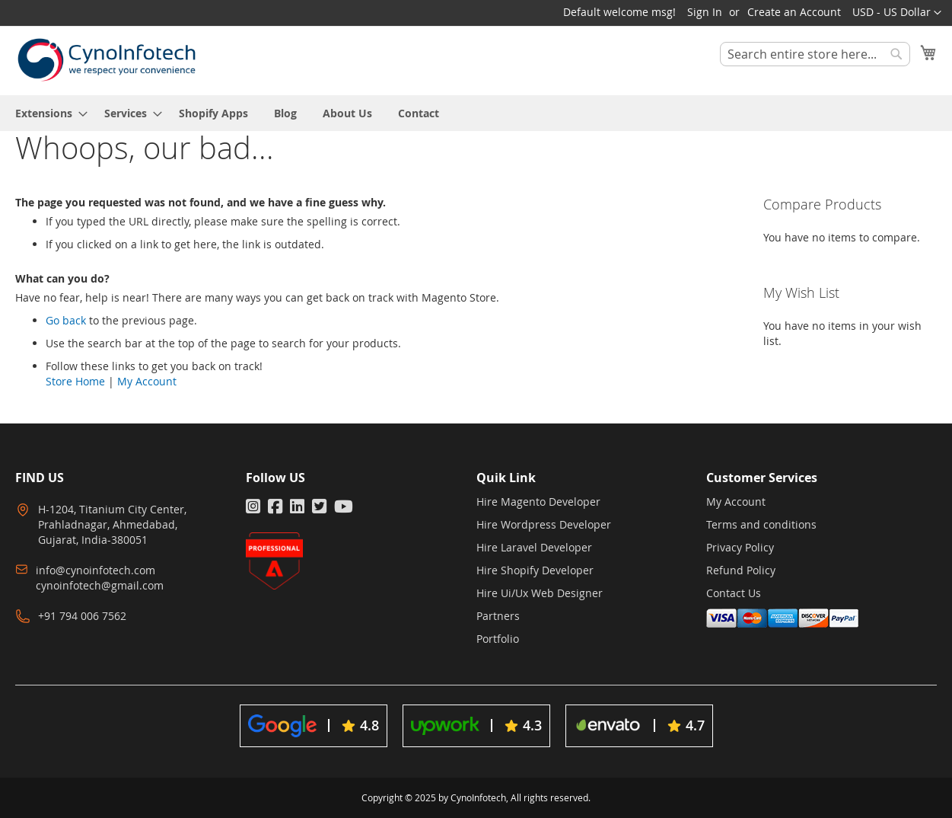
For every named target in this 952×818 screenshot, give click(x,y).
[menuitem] (47, 113)
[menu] (476, 113)
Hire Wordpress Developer (543, 524)
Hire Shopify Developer (535, 570)
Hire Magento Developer (538, 501)
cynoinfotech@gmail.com (100, 585)
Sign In (704, 12)
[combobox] (815, 54)
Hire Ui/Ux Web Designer (539, 593)
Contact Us (733, 593)
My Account (147, 381)
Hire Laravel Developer (534, 547)
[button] (896, 13)
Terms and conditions (761, 524)
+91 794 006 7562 (82, 616)
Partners (498, 616)
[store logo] (106, 60)
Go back (66, 320)
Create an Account (794, 12)
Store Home (75, 381)
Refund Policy (740, 570)
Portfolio (497, 638)
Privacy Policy (740, 547)
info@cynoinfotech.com (95, 570)
